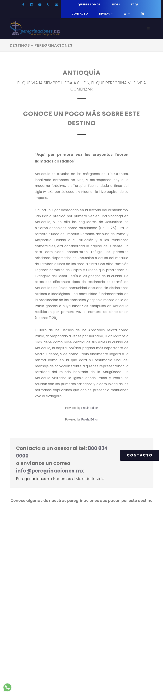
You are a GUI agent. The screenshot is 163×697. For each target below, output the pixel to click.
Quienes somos (89, 4)
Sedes (116, 4)
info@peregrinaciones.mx (50, 470)
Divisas (106, 14)
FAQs (134, 4)
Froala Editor (89, 407)
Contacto (79, 13)
